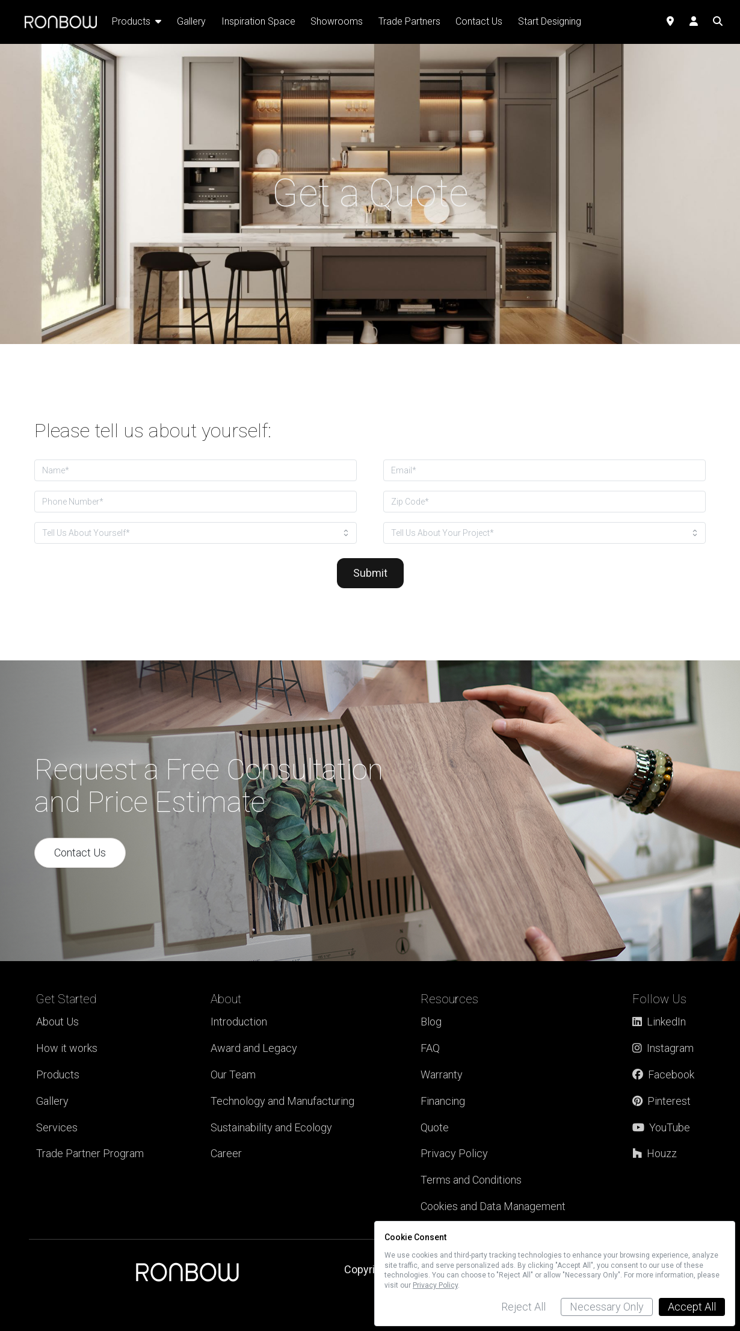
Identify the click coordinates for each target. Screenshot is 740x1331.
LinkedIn (659, 1021)
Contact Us (80, 852)
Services (57, 1127)
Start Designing (549, 21)
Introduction (239, 1021)
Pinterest (661, 1101)
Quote (435, 1127)
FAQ (430, 1048)
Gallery (52, 1101)
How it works (66, 1048)
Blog (431, 1021)
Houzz (654, 1153)
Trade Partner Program (90, 1153)
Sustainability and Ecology (271, 1127)
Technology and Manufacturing (282, 1101)
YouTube (661, 1127)
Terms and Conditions (471, 1179)
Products (57, 1074)
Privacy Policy (454, 1153)
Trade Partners (409, 21)
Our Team (233, 1074)
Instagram (663, 1048)
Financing (443, 1101)
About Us (57, 1021)
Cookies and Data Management (493, 1206)
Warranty (442, 1074)
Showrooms (336, 21)
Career (226, 1153)
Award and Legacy (254, 1048)
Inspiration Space (258, 21)
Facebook (663, 1074)
